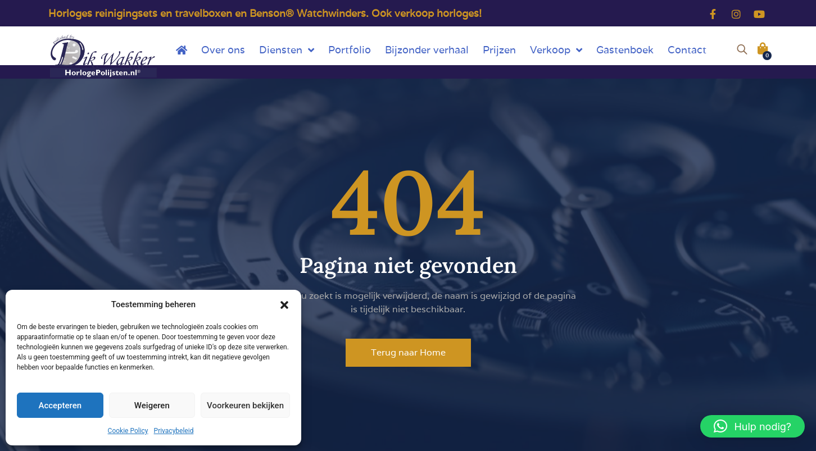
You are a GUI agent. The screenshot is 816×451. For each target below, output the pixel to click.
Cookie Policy (128, 431)
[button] (284, 304)
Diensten (286, 50)
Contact (687, 49)
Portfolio (349, 49)
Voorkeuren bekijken (245, 405)
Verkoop (556, 50)
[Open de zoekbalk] (742, 47)
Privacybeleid (174, 431)
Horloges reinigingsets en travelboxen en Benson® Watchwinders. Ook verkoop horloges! (265, 13)
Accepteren (59, 405)
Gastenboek (625, 49)
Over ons (223, 49)
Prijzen (499, 49)
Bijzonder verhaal (427, 49)
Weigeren (152, 405)
